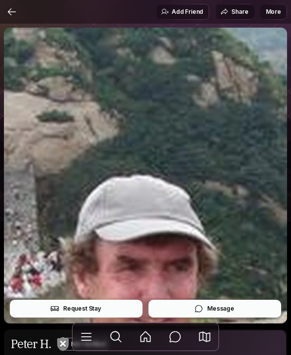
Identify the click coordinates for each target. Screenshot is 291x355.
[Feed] (145, 337)
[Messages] (175, 337)
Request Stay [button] (75, 308)
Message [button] (214, 308)
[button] (205, 337)
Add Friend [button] (182, 12)
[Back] (12, 12)
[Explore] (116, 337)
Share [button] (234, 12)
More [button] (273, 11)
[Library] (86, 337)
